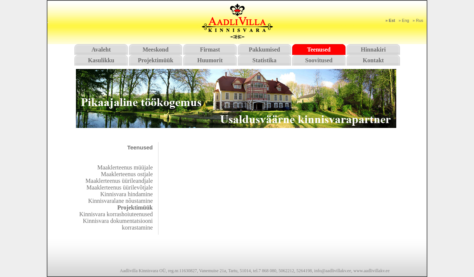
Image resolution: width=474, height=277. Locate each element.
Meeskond (155, 49)
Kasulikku (101, 60)
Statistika (265, 60)
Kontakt (373, 60)
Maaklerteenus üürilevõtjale (119, 187)
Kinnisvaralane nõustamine (120, 201)
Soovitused (319, 60)
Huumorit (210, 60)
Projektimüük (155, 60)
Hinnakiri (373, 49)
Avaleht (101, 49)
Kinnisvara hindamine (126, 194)
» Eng (403, 20)
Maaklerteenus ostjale (127, 174)
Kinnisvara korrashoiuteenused (116, 214)
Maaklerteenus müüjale (125, 167)
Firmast (210, 49)
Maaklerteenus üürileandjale (119, 181)
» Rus (418, 20)
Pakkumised (264, 49)
